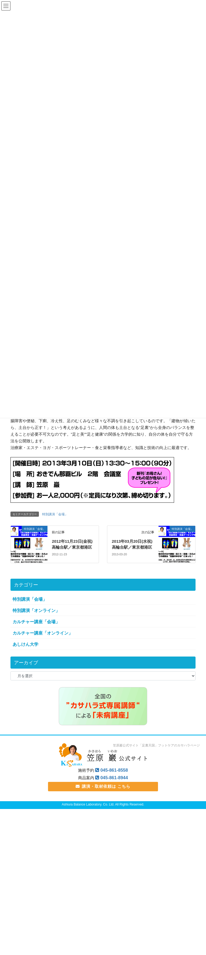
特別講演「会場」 (55, 515)
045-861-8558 (114, 776)
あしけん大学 (25, 651)
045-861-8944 (114, 784)
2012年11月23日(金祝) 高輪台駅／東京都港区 (72, 548)
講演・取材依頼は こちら (103, 793)
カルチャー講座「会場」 (36, 628)
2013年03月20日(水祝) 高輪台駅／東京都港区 (132, 548)
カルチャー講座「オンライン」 (43, 639)
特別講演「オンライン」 (36, 617)
